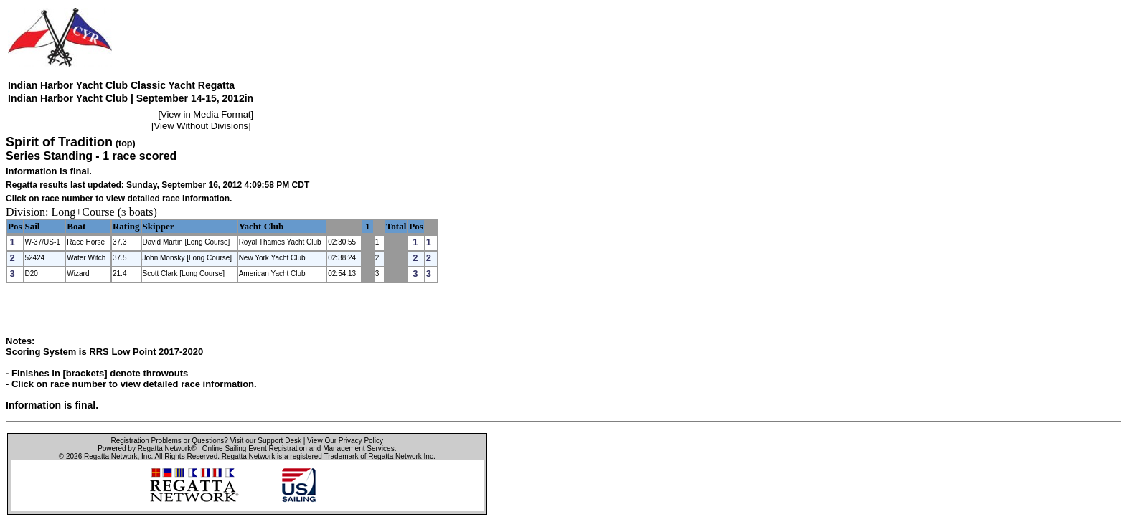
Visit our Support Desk (265, 441)
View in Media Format (205, 114)
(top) (126, 143)
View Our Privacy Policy (345, 441)
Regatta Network (110, 456)
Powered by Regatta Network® (147, 448)
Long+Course (83, 212)
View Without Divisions (201, 125)
